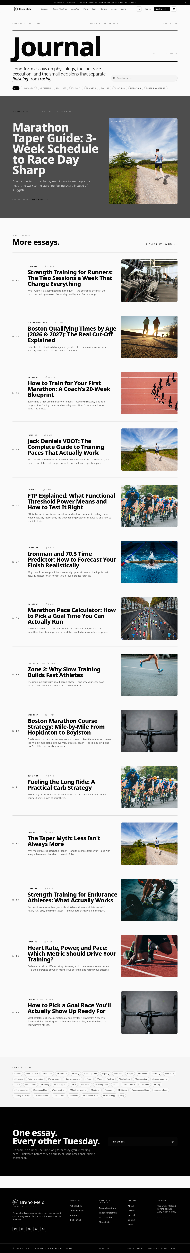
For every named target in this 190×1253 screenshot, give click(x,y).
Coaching (44, 9)
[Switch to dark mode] (138, 9)
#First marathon (58, 1090)
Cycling (105, 88)
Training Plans (77, 1210)
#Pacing (157, 1084)
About (113, 9)
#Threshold (85, 1084)
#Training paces (60, 1084)
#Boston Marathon (90, 1095)
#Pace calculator (21, 1090)
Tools (94, 9)
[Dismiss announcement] (185, 2)
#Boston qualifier (40, 1090)
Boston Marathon (59, 9)
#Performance (54, 1079)
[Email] (43, 1229)
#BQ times (122, 1090)
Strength (76, 88)
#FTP (74, 1084)
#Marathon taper (41, 1095)
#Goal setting (124, 1079)
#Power (88, 1079)
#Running (45, 1084)
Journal (123, 9)
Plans (86, 9)
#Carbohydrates (90, 1073)
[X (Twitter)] (22, 1229)
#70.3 (115, 1084)
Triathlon (119, 88)
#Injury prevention (35, 1079)
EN (108, 1248)
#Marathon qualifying (140, 1090)
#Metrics (110, 1079)
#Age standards (160, 1090)
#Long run (109, 1090)
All (16, 88)
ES (115, 1248)
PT (122, 1248)
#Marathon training (78, 1090)
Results (131, 1210)
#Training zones (101, 1084)
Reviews (104, 9)
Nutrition (45, 88)
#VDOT (17, 1084)
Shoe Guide (104, 1222)
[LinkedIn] (29, 1229)
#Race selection (141, 1079)
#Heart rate (47, 1073)
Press (130, 1224)
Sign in (148, 9)
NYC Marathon (106, 1217)
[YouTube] (36, 1229)
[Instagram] (15, 1229)
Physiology (29, 88)
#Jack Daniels (30, 1084)
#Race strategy (109, 1095)
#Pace (99, 1079)
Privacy (130, 1248)
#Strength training (21, 1095)
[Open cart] (173, 9)
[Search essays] (144, 78)
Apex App (75, 9)
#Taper (130, 1073)
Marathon (135, 88)
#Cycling (105, 1073)
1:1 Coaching (76, 1206)
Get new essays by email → (162, 244)
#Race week (143, 1073)
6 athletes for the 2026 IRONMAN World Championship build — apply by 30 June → (101, 2)
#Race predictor (128, 1084)
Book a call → (162, 9)
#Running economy (72, 1079)
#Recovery (73, 1095)
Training (91, 88)
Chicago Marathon (108, 1212)
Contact (131, 1219)
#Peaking (156, 1073)
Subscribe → (163, 1217)
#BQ (122, 1095)
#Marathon (169, 1073)
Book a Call (75, 1219)
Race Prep (61, 88)
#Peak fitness (58, 1095)
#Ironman (118, 1073)
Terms (140, 1248)
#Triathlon (144, 1084)
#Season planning (159, 1079)
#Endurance (62, 1073)
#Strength (18, 1079)
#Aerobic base (32, 1073)
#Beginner (95, 1090)
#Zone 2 (17, 1073)
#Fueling (75, 1073)
